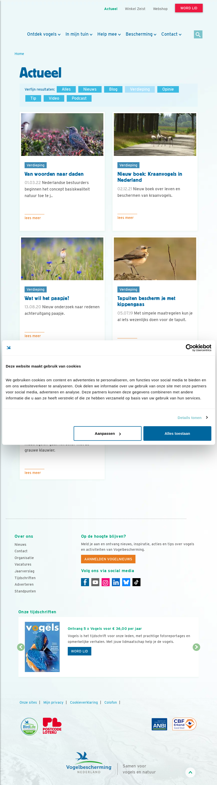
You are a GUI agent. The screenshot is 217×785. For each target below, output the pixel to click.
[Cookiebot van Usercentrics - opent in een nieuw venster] (189, 347)
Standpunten (25, 591)
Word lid (79, 651)
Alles (66, 89)
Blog (113, 89)
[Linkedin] (116, 582)
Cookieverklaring (84, 702)
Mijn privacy (53, 702)
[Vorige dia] (20, 662)
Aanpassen (108, 433)
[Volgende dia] (196, 662)
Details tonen (189, 417)
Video (54, 98)
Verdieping (140, 89)
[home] (37, 16)
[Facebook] (85, 582)
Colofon (110, 702)
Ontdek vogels (42, 34)
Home (19, 53)
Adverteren (24, 584)
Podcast (79, 98)
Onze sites (28, 702)
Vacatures (23, 564)
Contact (169, 34)
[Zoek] (198, 34)
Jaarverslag (24, 571)
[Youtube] (95, 582)
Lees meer (33, 218)
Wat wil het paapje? (47, 298)
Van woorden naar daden (54, 174)
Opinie (168, 89)
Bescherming (139, 34)
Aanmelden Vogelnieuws (108, 559)
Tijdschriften (25, 578)
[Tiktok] (136, 582)
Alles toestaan (177, 433)
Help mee (107, 34)
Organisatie (24, 558)
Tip (33, 98)
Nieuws (90, 89)
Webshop (160, 9)
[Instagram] (106, 582)
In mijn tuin (77, 34)
